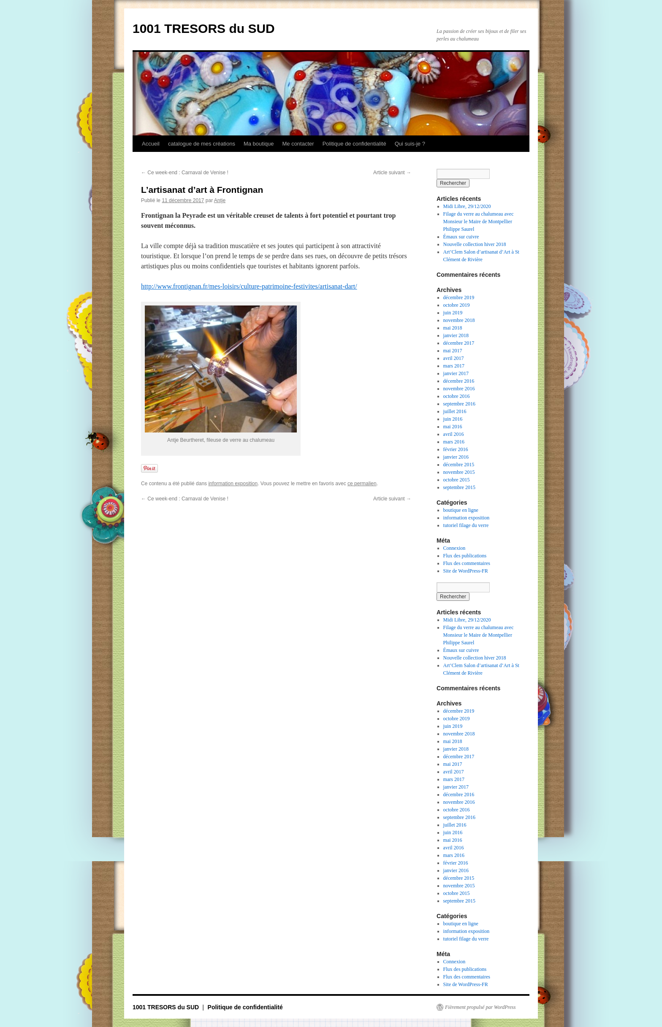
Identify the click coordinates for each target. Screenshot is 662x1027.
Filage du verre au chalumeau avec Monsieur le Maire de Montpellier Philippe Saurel (478, 221)
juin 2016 (453, 419)
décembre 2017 (459, 343)
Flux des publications (465, 556)
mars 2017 (453, 366)
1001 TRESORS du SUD (204, 28)
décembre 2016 (459, 381)
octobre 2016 (456, 396)
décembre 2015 (459, 465)
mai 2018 (452, 328)
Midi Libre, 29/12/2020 (467, 206)
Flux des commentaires (466, 563)
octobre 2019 (456, 305)
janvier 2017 (456, 373)
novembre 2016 (459, 389)
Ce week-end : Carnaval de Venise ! (184, 173)
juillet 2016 (455, 411)
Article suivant (392, 173)
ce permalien (362, 483)
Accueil (151, 144)
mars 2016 (453, 442)
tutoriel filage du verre (466, 525)
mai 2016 (452, 427)
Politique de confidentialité (354, 144)
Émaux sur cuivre (461, 237)
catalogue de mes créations (201, 144)
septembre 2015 (459, 487)
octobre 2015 (456, 480)
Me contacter (298, 144)
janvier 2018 (456, 335)
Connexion (454, 548)
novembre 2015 (459, 472)
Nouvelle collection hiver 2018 (474, 244)
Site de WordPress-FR (465, 571)
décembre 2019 (459, 297)
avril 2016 (453, 434)
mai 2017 (452, 351)
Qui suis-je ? (410, 144)
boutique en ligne (460, 510)
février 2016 (455, 449)
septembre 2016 (459, 404)
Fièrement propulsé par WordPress (480, 1007)
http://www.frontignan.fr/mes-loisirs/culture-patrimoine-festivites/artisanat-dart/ (249, 286)
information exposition (233, 483)
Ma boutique (259, 144)
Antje (219, 200)
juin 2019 (453, 313)
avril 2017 (453, 358)
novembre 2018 (459, 320)
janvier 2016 (456, 457)
